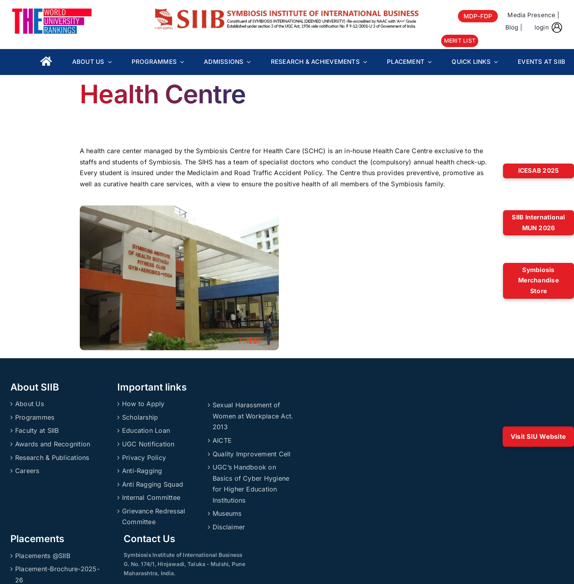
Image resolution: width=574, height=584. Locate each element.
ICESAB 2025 (538, 170)
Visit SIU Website (538, 436)
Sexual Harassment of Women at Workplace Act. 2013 (253, 416)
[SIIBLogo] (287, 11)
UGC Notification (148, 444)
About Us (29, 404)
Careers (27, 471)
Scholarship (140, 417)
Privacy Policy (144, 458)
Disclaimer (229, 527)
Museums (227, 513)
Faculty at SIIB (37, 430)
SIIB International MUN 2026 (538, 222)
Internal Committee (151, 497)
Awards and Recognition (52, 444)
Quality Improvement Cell (252, 454)
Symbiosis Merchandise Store (538, 280)
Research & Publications (52, 458)
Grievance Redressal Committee (153, 516)
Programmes (34, 417)
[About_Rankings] (52, 11)
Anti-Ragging (142, 471)
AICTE (222, 440)
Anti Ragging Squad (152, 484)
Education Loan (146, 430)
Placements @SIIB (42, 556)
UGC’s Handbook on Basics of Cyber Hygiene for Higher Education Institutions (251, 483)
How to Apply (143, 404)
